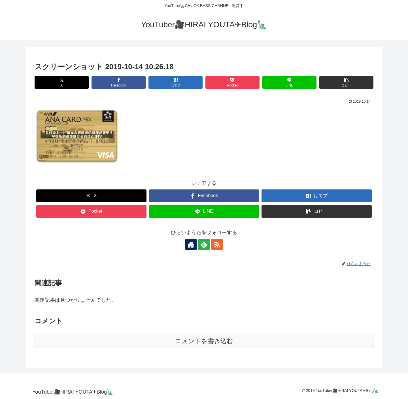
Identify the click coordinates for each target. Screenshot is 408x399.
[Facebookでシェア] (119, 82)
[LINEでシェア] (289, 82)
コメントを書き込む (204, 341)
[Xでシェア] (62, 82)
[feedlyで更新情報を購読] (204, 244)
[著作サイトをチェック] (191, 244)
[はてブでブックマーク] (175, 82)
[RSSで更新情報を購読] (217, 244)
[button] (346, 82)
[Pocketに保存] (232, 82)
